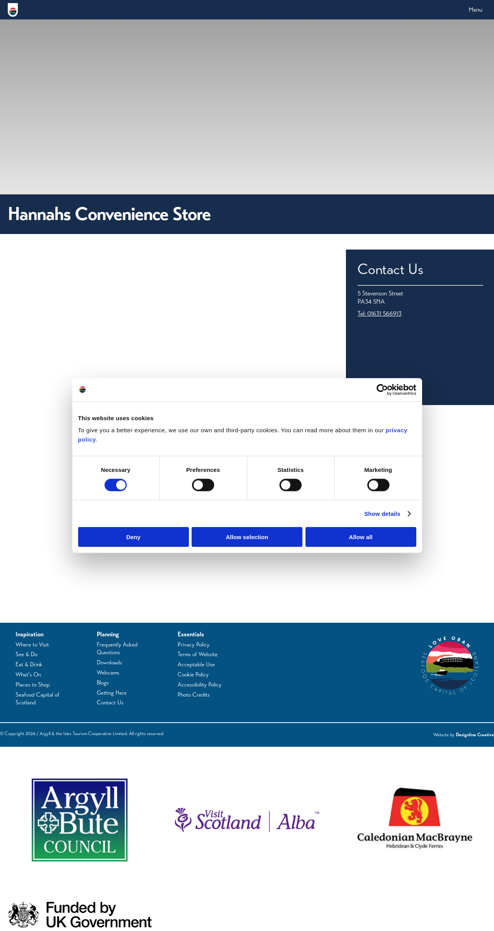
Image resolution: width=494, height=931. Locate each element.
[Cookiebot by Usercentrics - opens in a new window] (382, 389)
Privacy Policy (193, 644)
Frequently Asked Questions (117, 648)
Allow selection (247, 537)
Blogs (103, 682)
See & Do (26, 654)
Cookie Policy (193, 674)
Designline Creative (475, 735)
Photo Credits (194, 694)
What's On (28, 674)
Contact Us (110, 702)
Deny (133, 537)
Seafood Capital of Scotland (37, 698)
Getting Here (112, 692)
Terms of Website (198, 654)
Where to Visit (32, 644)
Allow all (361, 537)
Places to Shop (33, 684)
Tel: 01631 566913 (379, 313)
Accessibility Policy (200, 684)
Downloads (109, 662)
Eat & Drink (29, 664)
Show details (382, 513)
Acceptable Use (196, 664)
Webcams (108, 672)
